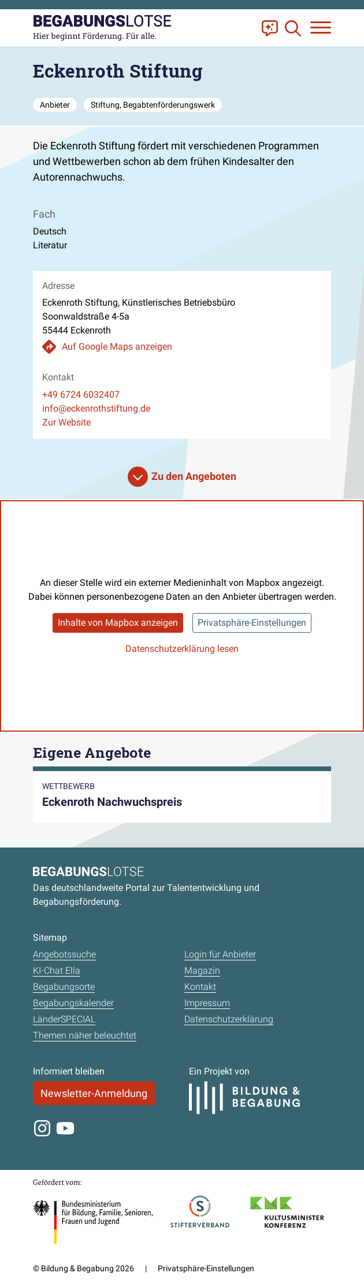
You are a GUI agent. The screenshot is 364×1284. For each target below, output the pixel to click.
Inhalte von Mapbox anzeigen (118, 622)
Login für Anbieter (220, 954)
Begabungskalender (73, 1002)
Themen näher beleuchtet (84, 1035)
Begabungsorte (64, 986)
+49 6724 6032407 (81, 394)
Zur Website (66, 422)
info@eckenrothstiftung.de (96, 408)
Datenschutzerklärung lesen (182, 648)
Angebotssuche (64, 954)
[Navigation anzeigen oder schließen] (320, 27)
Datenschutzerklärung (228, 1019)
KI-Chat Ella (56, 970)
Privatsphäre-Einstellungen (252, 622)
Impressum (207, 1002)
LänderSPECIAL (64, 1019)
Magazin (202, 970)
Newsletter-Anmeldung (93, 1093)
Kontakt (200, 986)
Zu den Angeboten (193, 476)
